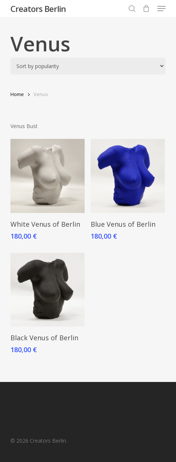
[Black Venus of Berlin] (47, 290)
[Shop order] (87, 66)
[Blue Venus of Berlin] (128, 176)
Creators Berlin (38, 8)
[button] (161, 8)
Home (17, 94)
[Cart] (146, 8)
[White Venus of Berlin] (47, 176)
